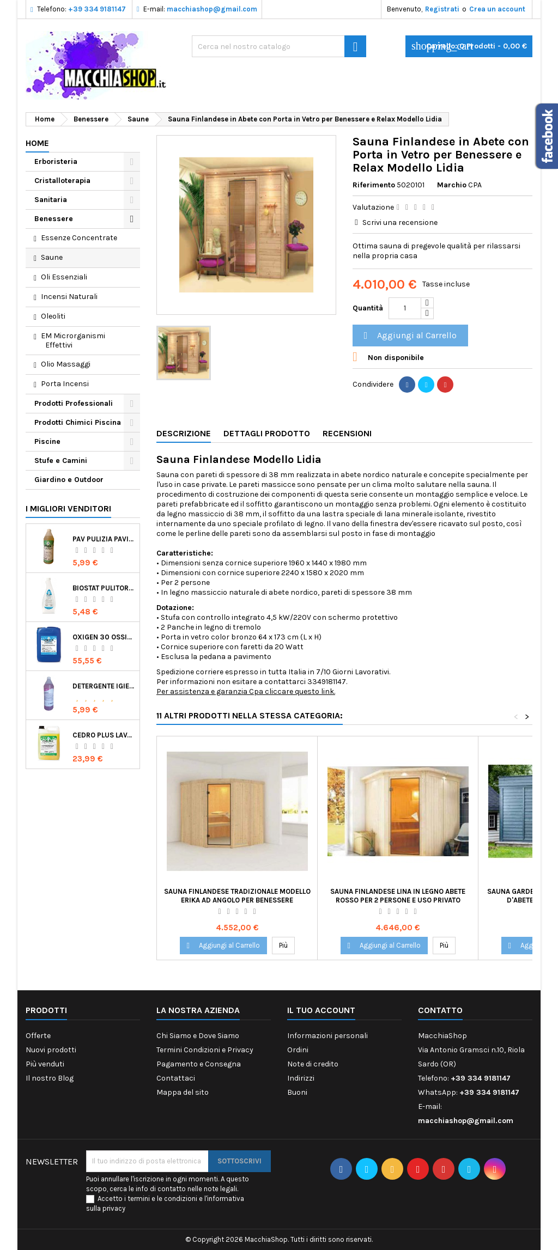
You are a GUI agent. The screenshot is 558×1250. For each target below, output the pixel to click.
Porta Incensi (65, 383)
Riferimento (374, 185)
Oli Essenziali (64, 277)
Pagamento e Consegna (198, 1064)
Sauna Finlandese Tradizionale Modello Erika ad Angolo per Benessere (237, 895)
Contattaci (175, 1078)
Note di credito (312, 1064)
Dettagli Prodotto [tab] (266, 433)
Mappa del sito (182, 1092)
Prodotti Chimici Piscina (77, 422)
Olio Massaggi (65, 364)
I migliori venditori (68, 508)
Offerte (38, 1035)
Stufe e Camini (60, 460)
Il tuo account (321, 1010)
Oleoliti (53, 316)
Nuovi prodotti (51, 1049)
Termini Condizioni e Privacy (204, 1049)
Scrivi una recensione (400, 222)
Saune (52, 257)
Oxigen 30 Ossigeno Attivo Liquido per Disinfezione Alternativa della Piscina (103, 637)
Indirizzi (300, 1078)
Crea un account (497, 9)
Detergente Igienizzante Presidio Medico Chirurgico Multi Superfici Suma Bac (103, 686)
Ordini (297, 1049)
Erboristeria (55, 161)
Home (37, 143)
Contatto (440, 1010)
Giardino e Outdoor (69, 479)
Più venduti (45, 1064)
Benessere (53, 218)
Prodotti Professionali (73, 403)
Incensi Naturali (69, 296)
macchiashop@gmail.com (212, 9)
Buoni (297, 1092)
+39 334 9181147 (97, 9)
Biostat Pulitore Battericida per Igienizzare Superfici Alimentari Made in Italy (103, 588)
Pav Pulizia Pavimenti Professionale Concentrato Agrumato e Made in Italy (103, 539)
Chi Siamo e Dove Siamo (197, 1035)
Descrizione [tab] (183, 433)
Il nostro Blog (50, 1078)
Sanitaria (50, 199)
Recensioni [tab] (347, 433)
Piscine (47, 441)
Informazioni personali (327, 1035)
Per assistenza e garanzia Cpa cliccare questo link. (245, 691)
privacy (113, 1208)
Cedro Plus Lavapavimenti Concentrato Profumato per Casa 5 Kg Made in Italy (103, 735)
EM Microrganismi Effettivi (73, 340)
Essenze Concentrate (79, 237)
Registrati (442, 9)
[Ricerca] (279, 46)
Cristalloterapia (62, 180)
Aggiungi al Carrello (409, 336)
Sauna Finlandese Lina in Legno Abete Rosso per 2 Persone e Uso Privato (397, 895)
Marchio (451, 185)
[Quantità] (405, 308)
